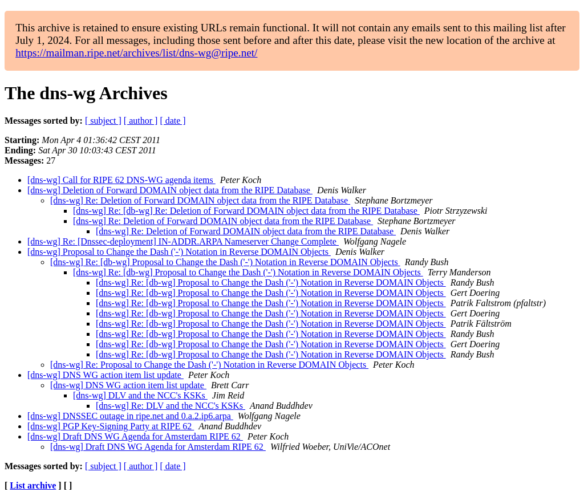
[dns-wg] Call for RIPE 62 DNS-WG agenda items (121, 180)
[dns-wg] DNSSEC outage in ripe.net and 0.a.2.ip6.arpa (130, 416)
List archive (33, 485)
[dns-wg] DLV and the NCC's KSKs (140, 395)
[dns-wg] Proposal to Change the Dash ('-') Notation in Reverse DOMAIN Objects (179, 252)
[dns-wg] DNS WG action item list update (105, 375)
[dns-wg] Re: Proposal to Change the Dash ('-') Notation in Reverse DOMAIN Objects (209, 364)
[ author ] (141, 120)
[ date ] (172, 120)
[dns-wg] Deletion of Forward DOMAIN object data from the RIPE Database (170, 190)
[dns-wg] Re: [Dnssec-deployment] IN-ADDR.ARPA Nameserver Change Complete (183, 241)
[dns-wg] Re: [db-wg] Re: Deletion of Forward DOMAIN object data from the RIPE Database (246, 211)
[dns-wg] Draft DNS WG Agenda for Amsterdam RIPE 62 (135, 436)
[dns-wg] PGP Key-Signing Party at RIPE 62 (110, 426)
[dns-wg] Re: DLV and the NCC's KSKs (170, 405)
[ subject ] (103, 120)
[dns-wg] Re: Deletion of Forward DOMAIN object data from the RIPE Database (200, 200)
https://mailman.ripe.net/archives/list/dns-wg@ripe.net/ (136, 53)
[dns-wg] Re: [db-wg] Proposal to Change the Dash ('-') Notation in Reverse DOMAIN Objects (225, 262)
